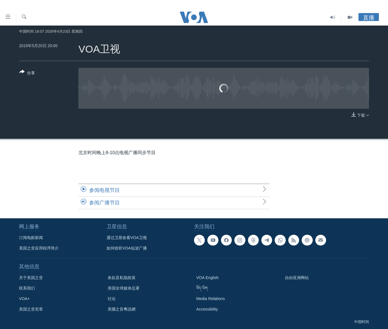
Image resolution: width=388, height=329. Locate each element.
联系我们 (27, 288)
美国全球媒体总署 (123, 288)
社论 (112, 298)
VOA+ (24, 298)
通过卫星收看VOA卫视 (127, 237)
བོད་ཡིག (202, 288)
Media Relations (210, 298)
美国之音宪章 (31, 309)
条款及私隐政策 (121, 277)
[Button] (27, 73)
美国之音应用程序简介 (39, 248)
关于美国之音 (31, 277)
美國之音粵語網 (121, 309)
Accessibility (207, 309)
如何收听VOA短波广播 (127, 248)
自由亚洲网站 (297, 277)
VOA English (207, 277)
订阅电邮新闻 (31, 237)
